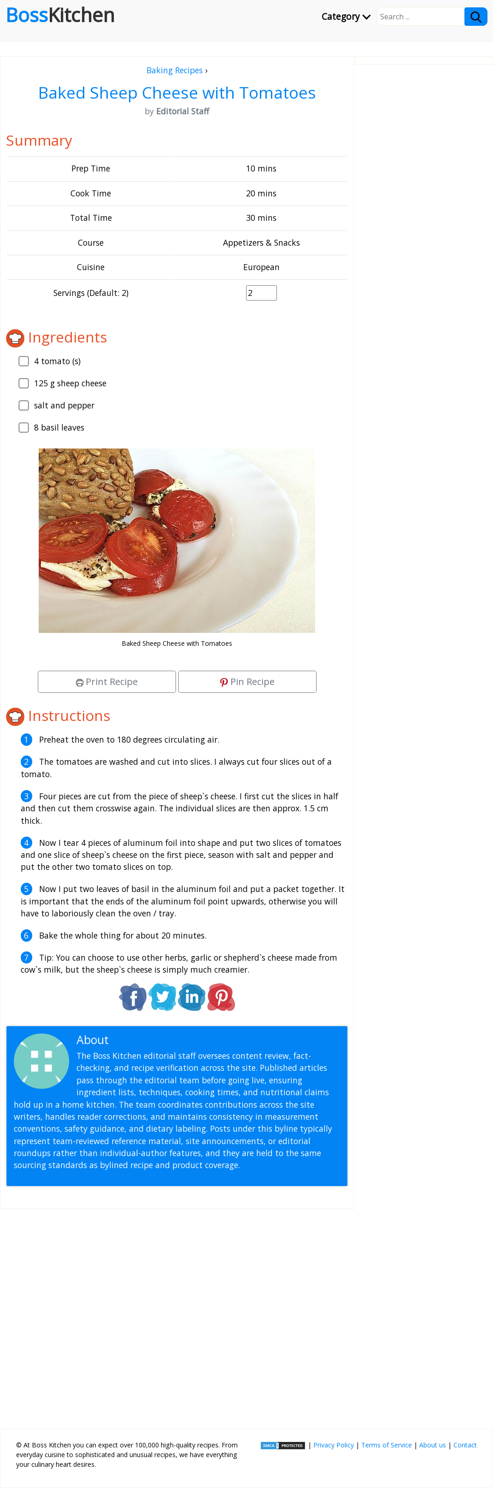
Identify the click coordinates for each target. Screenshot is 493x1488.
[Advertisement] (177, 1315)
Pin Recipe (247, 681)
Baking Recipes (175, 70)
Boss (60, 15)
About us (432, 1445)
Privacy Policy (333, 1445)
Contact (465, 1445)
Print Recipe (107, 681)
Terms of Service (386, 1445)
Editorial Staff (147, 1039)
